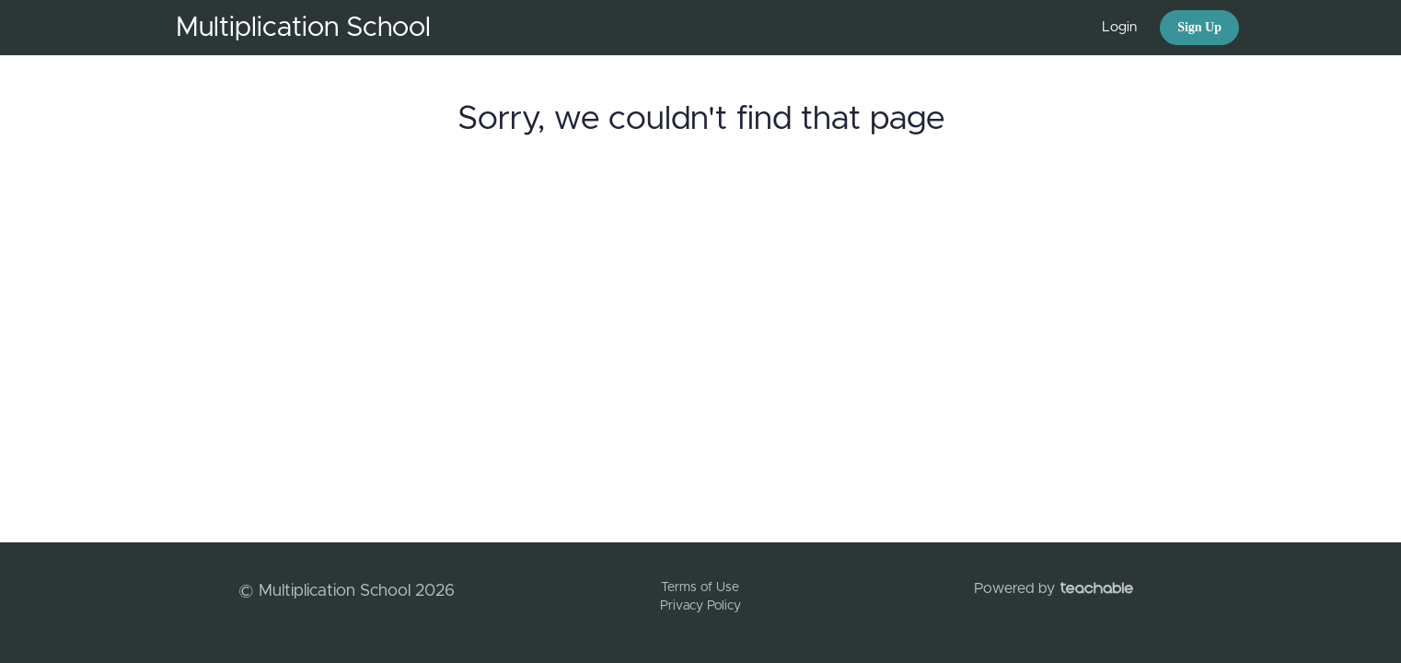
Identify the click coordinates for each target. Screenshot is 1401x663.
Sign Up (1199, 27)
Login (1119, 27)
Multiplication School (303, 27)
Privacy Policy (700, 605)
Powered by (1053, 588)
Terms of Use (700, 587)
